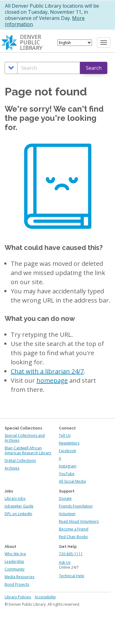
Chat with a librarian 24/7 (47, 371)
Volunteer (67, 513)
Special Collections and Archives (25, 438)
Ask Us (65, 562)
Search (94, 68)
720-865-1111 (71, 553)
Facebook (67, 450)
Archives (12, 468)
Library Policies (18, 597)
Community (15, 569)
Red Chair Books (73, 536)
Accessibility (45, 597)
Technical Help (71, 575)
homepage (52, 380)
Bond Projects (17, 584)
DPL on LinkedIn (18, 513)
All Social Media (72, 481)
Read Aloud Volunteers (79, 521)
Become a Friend (73, 529)
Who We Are (15, 553)
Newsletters (69, 443)
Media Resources (19, 576)
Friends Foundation (76, 506)
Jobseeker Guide (19, 506)
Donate (65, 498)
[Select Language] (74, 42)
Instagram (67, 466)
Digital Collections (20, 460)
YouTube (67, 473)
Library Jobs (15, 498)
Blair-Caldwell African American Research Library (28, 450)
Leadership (14, 561)
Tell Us (65, 435)
